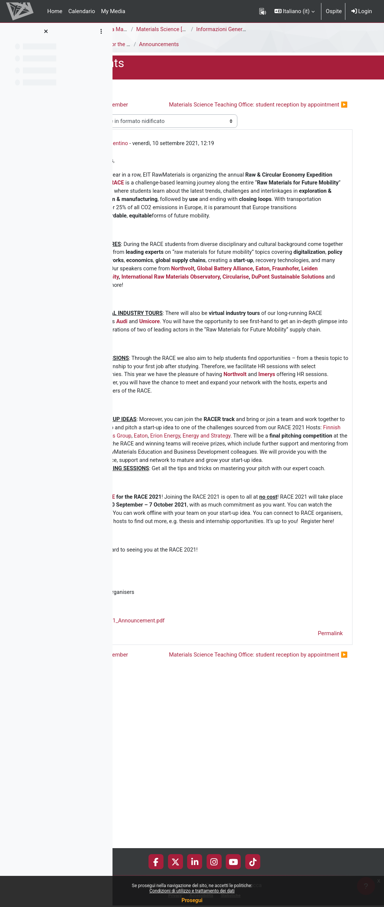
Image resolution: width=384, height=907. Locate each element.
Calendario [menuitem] (81, 11)
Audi (288, 381)
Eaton (212, 327)
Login (361, 11)
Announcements (138, 44)
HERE (197, 634)
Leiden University (273, 327)
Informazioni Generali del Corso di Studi (334, 29)
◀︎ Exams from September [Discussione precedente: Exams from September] (182, 104)
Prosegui (192, 900)
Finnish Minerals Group (228, 539)
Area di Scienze (137, 29)
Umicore (316, 381)
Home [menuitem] (54, 11)
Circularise (253, 335)
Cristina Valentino (195, 157)
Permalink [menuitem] (330, 798)
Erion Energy (291, 539)
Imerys (244, 468)
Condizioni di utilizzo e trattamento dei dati (191, 891)
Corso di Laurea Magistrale (198, 29)
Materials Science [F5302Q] (259, 29)
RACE (284, 197)
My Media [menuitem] (113, 11)
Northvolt (288, 318)
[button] (295, 11)
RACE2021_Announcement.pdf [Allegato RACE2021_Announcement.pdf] (210, 786)
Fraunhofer (235, 327)
